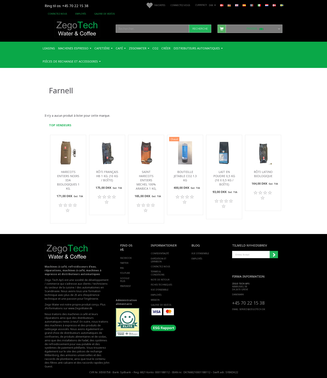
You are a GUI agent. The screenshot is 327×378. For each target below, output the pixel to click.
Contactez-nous (57, 13)
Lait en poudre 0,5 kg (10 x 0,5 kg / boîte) (224, 178)
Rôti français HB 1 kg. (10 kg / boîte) (107, 176)
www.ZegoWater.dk (80, 308)
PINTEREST (125, 286)
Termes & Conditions (157, 273)
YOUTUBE (125, 273)
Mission (155, 299)
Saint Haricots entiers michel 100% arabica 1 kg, (146, 180)
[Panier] (250, 28)
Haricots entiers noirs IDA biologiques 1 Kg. (68, 180)
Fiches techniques (161, 284)
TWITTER (124, 263)
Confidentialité (160, 253)
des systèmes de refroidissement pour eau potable (76, 342)
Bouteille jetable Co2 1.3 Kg (185, 176)
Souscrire (274, 254)
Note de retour (160, 279)
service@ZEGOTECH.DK (252, 309)
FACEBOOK (126, 258)
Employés (80, 13)
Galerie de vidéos (104, 13)
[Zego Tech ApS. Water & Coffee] (77, 28)
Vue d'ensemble (160, 289)
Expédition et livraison (158, 260)
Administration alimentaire (126, 302)
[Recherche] (200, 29)
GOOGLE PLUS (125, 280)
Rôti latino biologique (263, 174)
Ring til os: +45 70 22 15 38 (66, 5)
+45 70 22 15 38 (248, 303)
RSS (122, 268)
